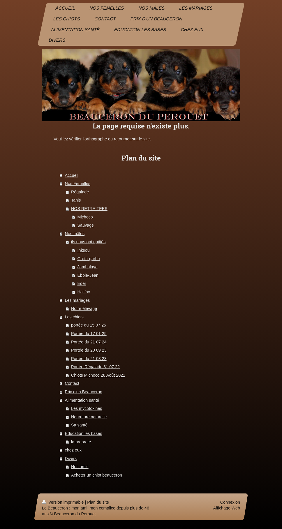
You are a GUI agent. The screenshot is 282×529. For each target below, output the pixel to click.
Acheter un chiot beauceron (96, 475)
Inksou (83, 250)
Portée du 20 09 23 (89, 350)
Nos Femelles (77, 183)
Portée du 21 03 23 (89, 358)
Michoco (85, 217)
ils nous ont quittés (88, 241)
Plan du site (98, 502)
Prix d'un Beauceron (83, 391)
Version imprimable (63, 502)
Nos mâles (75, 233)
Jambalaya (87, 266)
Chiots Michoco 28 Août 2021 (98, 375)
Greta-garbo (88, 258)
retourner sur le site (132, 139)
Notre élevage (84, 308)
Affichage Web (226, 508)
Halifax (83, 292)
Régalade (80, 192)
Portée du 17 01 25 (89, 333)
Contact (72, 383)
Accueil (71, 175)
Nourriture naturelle (89, 417)
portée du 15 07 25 (88, 325)
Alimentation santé (82, 400)
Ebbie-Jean (87, 275)
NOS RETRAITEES (89, 208)
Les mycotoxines (86, 408)
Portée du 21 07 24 (89, 342)
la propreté (81, 442)
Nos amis (80, 466)
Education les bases (83, 433)
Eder (81, 283)
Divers (71, 458)
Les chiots (74, 317)
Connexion (230, 502)
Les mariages (77, 300)
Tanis (76, 200)
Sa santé (79, 425)
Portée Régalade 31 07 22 (95, 366)
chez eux (73, 450)
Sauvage (85, 225)
